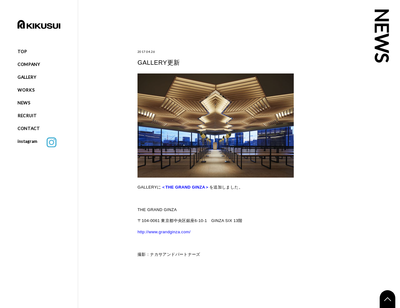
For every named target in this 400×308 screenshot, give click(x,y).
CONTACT (29, 128)
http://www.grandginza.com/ (164, 232)
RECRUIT (27, 115)
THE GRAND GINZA (185, 187)
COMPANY (29, 64)
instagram (37, 142)
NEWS (24, 102)
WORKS (26, 90)
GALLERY (27, 77)
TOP (22, 51)
